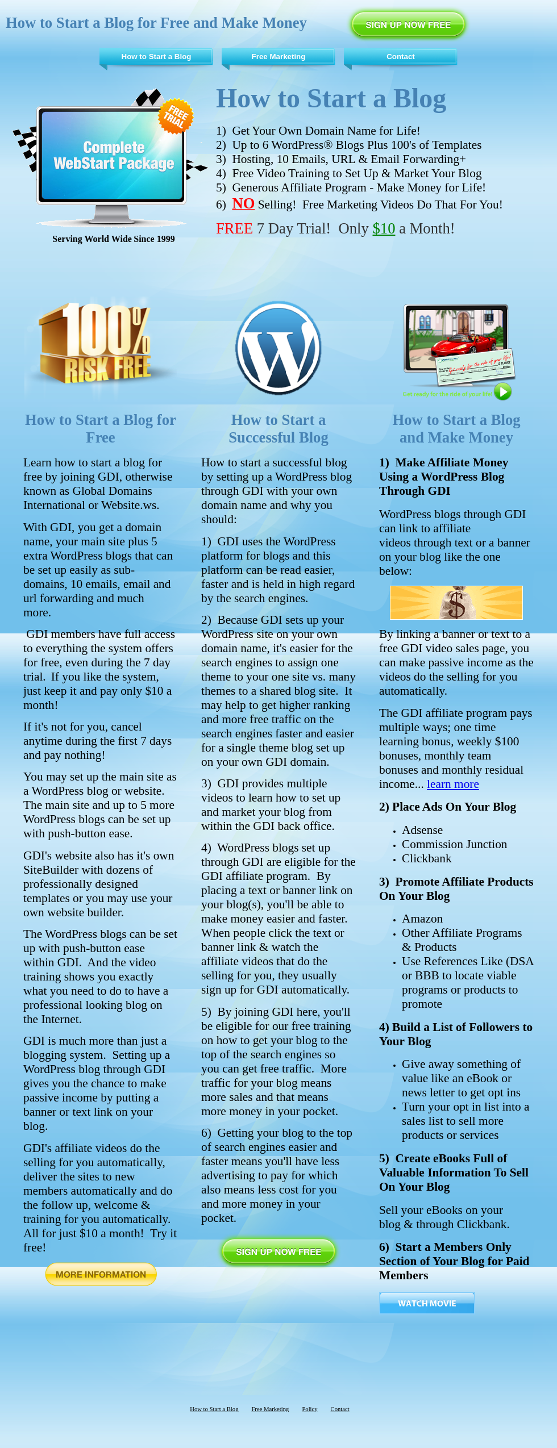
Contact (400, 56)
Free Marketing (279, 56)
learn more (453, 784)
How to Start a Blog (157, 56)
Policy (309, 1409)
